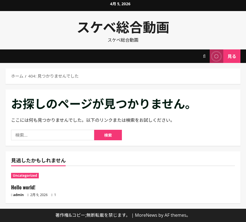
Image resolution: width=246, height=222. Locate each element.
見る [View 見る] (223, 56)
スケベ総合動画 (123, 26)
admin (18, 194)
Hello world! (23, 187)
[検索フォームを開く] (204, 56)
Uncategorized (25, 175)
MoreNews (146, 215)
